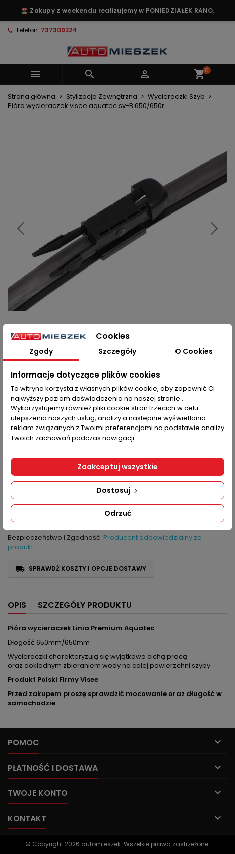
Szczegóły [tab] (117, 351)
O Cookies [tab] (194, 351)
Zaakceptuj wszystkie (117, 467)
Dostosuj (117, 490)
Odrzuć (117, 513)
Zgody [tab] (41, 351)
